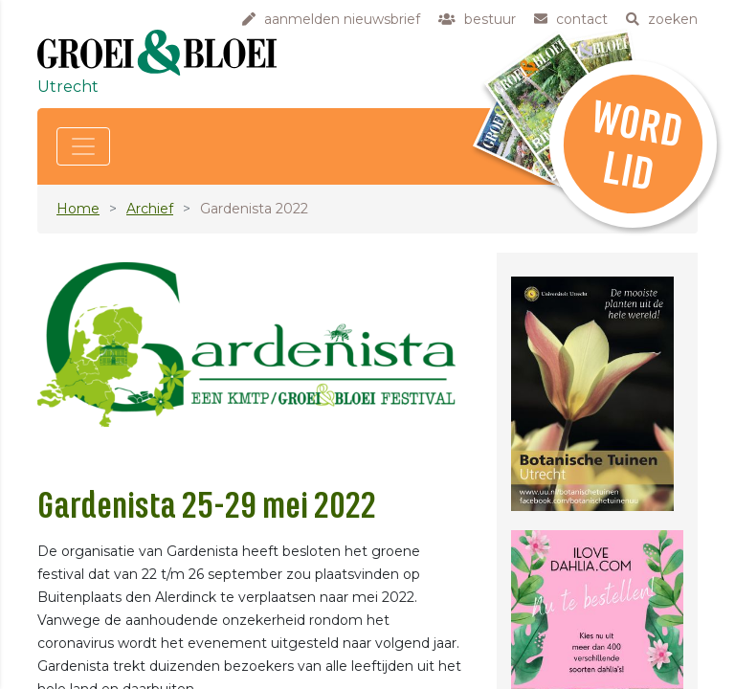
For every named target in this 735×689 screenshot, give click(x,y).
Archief (149, 208)
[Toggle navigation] (83, 146)
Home (78, 208)
